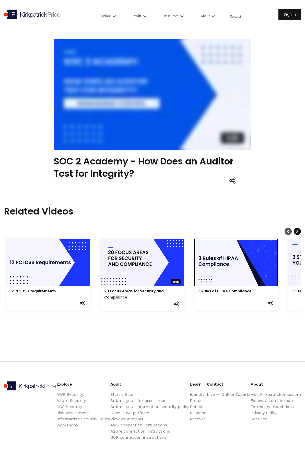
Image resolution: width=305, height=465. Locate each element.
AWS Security (69, 394)
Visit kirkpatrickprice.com (276, 394)
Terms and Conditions (272, 406)
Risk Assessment (72, 412)
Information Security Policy (83, 418)
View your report (126, 418)
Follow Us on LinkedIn (272, 400)
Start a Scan (122, 394)
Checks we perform (129, 412)
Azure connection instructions (140, 431)
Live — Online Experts (228, 394)
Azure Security (71, 400)
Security (259, 418)
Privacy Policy (264, 412)
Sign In (290, 14)
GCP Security (69, 406)
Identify (197, 394)
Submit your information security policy (149, 406)
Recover (197, 418)
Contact (235, 16)
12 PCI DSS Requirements (33, 291)
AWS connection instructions (138, 425)
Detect (196, 406)
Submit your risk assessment (139, 400)
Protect (197, 400)
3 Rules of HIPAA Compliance (225, 291)
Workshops (67, 425)
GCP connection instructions (138, 437)
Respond (198, 412)
